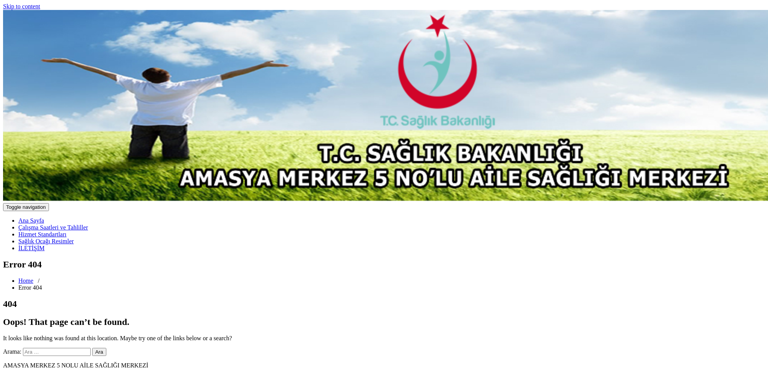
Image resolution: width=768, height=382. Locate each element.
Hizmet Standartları (42, 234)
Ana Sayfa (31, 220)
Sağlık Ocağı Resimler (46, 241)
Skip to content (21, 6)
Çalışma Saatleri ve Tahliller (53, 227)
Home (25, 280)
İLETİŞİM (31, 248)
